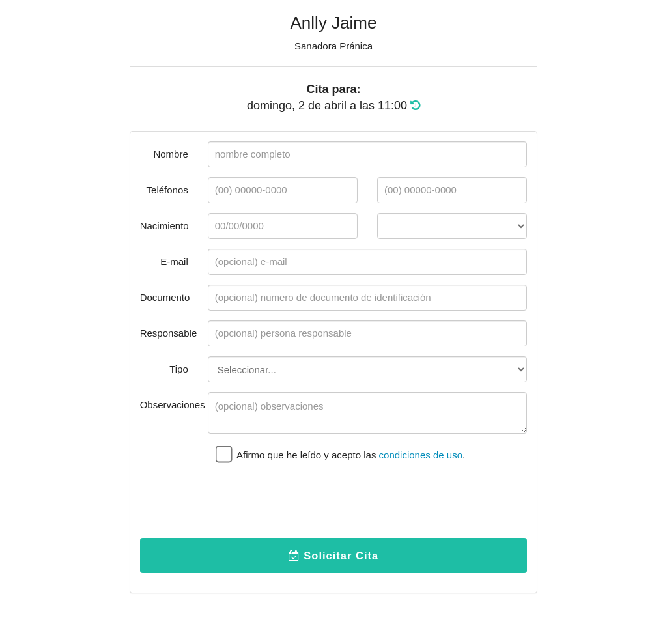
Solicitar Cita (333, 555)
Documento (165, 297)
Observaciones (169, 404)
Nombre (170, 154)
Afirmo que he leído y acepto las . (340, 453)
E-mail (174, 261)
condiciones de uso (420, 454)
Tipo (178, 368)
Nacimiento (164, 225)
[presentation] (307, 502)
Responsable (168, 333)
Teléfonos (167, 189)
